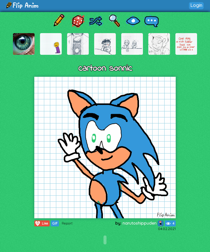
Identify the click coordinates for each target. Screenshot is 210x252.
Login (196, 5)
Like (41, 223)
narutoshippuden (143, 223)
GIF (54, 223)
